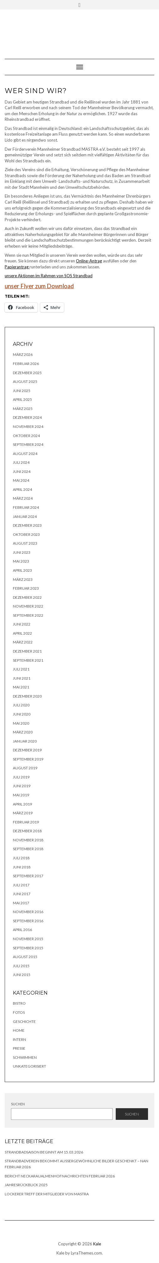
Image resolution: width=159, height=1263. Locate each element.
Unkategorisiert (29, 1066)
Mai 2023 (21, 561)
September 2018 (28, 848)
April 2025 (22, 399)
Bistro (19, 1003)
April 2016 (22, 929)
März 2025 (23, 408)
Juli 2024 (21, 462)
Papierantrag (17, 266)
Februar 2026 (26, 363)
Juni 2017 (21, 893)
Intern (19, 1039)
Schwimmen (25, 1057)
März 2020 (23, 732)
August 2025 (25, 381)
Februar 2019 (26, 822)
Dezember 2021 (27, 651)
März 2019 (23, 813)
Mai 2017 (21, 903)
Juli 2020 (21, 705)
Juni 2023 (21, 552)
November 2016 (28, 911)
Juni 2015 (21, 974)
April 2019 (22, 804)
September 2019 (28, 759)
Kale (97, 1243)
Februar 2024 (26, 507)
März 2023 (23, 579)
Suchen (18, 1104)
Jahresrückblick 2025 (26, 1184)
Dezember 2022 (27, 597)
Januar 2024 (25, 516)
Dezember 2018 (27, 830)
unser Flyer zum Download (39, 286)
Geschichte (24, 1021)
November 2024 (28, 426)
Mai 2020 (21, 723)
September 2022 (28, 615)
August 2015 (25, 956)
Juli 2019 (21, 777)
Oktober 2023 (26, 534)
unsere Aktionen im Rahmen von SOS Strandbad (49, 275)
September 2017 (28, 875)
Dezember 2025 (27, 372)
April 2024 (22, 489)
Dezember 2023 (27, 525)
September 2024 (28, 444)
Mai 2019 (21, 795)
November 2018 (28, 840)
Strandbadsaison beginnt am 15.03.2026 (44, 1152)
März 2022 (23, 642)
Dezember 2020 (27, 696)
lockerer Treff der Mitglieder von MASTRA (47, 1194)
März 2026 (23, 354)
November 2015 (28, 938)
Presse (19, 1048)
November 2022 (28, 606)
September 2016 (28, 920)
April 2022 (22, 633)
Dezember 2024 (27, 417)
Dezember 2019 (27, 750)
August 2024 (25, 453)
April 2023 (22, 570)
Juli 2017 (21, 885)
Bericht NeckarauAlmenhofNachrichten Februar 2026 (60, 1176)
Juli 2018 (21, 858)
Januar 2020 (25, 741)
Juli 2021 (21, 669)
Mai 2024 (21, 480)
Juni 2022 (21, 624)
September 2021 (28, 660)
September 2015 (28, 948)
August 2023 (25, 543)
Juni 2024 (21, 471)
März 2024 (23, 498)
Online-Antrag (89, 260)
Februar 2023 (26, 588)
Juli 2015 (21, 965)
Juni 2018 (21, 867)
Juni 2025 (21, 390)
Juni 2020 (21, 714)
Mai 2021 (21, 687)
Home (18, 1030)
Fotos (19, 1012)
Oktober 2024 (26, 435)
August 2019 (25, 768)
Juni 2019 (21, 785)
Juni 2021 (21, 678)
